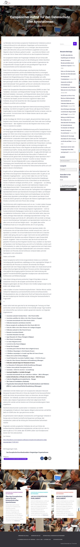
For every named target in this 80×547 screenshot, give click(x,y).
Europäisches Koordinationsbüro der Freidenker (15, 458)
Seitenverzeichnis (57, 539)
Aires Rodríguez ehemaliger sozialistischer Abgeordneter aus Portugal (68, 111)
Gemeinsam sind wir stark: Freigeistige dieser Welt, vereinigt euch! (68, 149)
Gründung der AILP (35, 535)
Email (61, 179)
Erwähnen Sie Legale (23, 535)
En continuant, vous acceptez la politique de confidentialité (68, 186)
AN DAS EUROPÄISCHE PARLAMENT (39, 497)
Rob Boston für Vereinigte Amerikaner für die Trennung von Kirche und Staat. (68, 138)
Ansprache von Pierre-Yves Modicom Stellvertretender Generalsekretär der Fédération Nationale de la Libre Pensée (68, 101)
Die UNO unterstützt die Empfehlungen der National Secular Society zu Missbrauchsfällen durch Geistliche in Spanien (68, 60)
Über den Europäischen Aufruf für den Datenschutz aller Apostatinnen (14, 499)
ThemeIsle (74, 543)
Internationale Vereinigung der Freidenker (54, 535)
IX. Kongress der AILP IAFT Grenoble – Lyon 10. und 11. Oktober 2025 (34, 539)
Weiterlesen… (17, 520)
